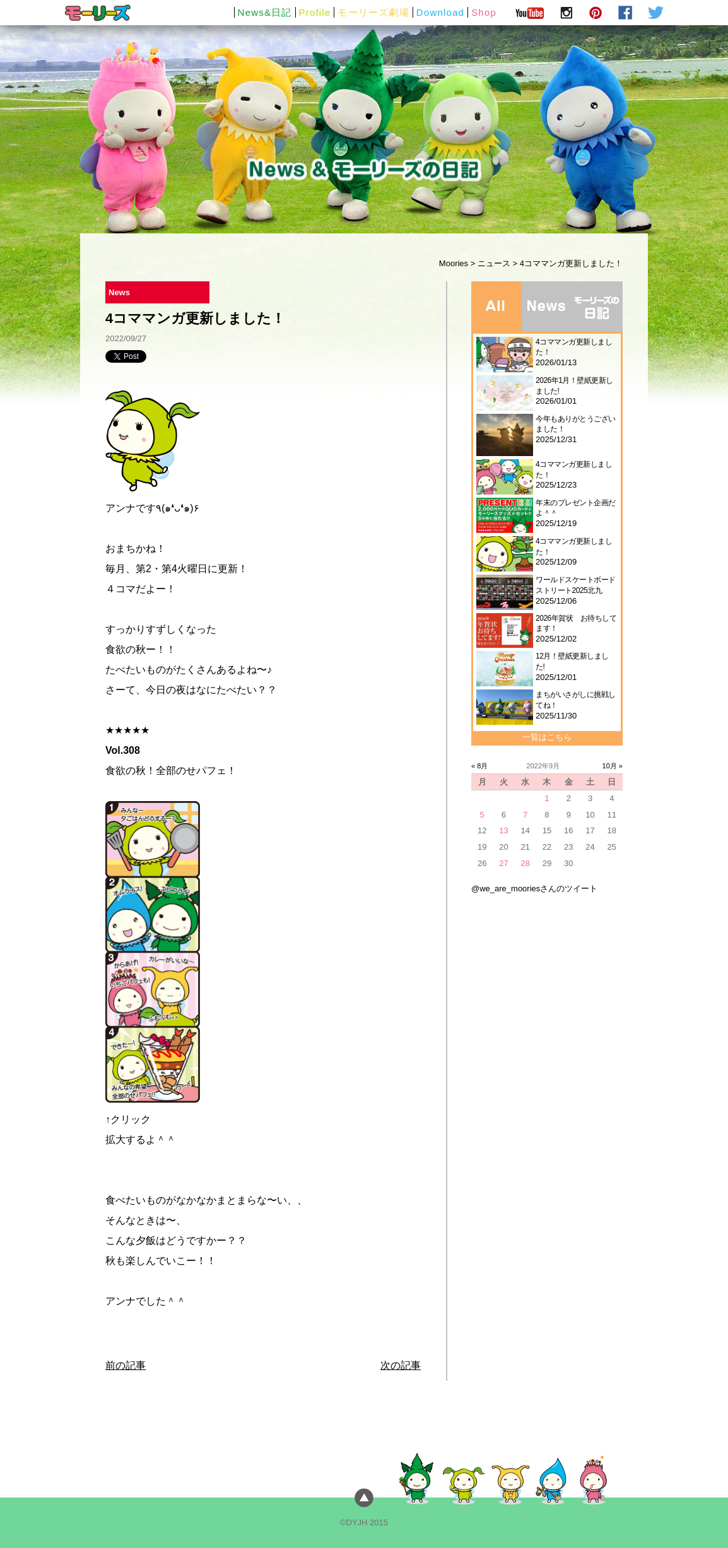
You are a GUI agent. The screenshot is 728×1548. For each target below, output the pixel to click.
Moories (453, 263)
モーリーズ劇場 (373, 12)
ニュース (494, 263)
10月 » (612, 766)
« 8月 (479, 766)
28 (524, 863)
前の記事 (125, 1365)
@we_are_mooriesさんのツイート (534, 888)
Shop (483, 12)
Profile (315, 12)
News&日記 (265, 12)
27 (503, 863)
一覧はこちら (547, 737)
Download (440, 12)
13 (503, 830)
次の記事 (400, 1365)
